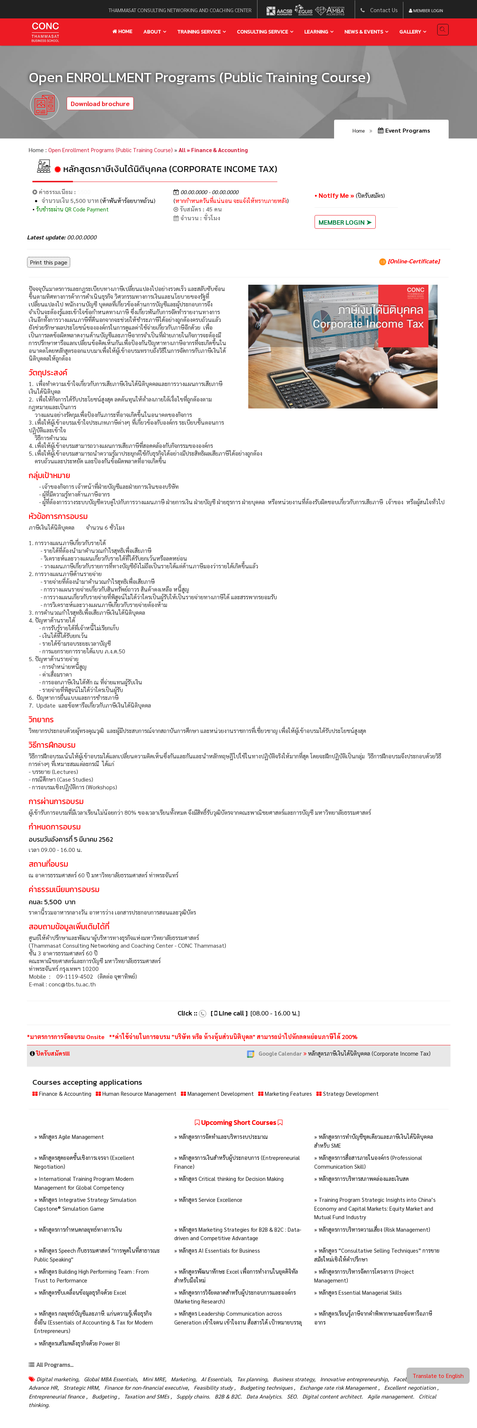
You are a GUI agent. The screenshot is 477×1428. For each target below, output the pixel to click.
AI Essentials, (225, 1381)
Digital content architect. (407, 1398)
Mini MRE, (160, 1381)
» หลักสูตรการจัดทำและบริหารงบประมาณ (222, 1139)
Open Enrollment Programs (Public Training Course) (113, 152)
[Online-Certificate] (409, 263)
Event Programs (404, 132)
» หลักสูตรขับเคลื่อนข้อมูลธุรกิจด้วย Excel (82, 1294)
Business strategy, (308, 1381)
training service (199, 32)
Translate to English (438, 1375)
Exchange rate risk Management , (383, 1389)
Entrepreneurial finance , (121, 1398)
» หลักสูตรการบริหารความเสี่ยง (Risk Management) (374, 1231)
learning (316, 32)
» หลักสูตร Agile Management (70, 1139)
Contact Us (383, 10)
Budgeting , (171, 1398)
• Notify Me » (335, 197)
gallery (410, 32)
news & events (363, 32)
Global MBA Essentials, (114, 1381)
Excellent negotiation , (57, 1398)
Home (122, 31)
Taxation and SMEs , (215, 1398)
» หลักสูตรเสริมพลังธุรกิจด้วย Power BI (78, 1345)
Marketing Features (299, 1096)
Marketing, (191, 1381)
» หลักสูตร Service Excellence (210, 1202)
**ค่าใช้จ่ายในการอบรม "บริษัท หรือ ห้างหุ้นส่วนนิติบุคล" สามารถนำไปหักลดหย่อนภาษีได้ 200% (233, 1039)
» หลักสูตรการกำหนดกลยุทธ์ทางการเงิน (79, 1231)
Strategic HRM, (113, 1389)
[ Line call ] (229, 1015)
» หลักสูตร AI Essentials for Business (218, 1252)
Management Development (227, 1096)
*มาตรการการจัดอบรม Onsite (66, 1039)
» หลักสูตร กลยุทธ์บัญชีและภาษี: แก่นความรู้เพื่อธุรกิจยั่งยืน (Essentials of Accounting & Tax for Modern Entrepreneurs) (96, 1324)
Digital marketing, (58, 1381)
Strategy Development (364, 1096)
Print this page (48, 264)
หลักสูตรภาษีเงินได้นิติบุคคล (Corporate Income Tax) (341, 1055)
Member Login (426, 10)
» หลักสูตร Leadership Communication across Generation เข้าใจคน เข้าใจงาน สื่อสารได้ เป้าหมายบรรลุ (234, 1324)
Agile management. (53, 1407)
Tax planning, (264, 1381)
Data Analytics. (336, 1398)
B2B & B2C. (299, 1398)
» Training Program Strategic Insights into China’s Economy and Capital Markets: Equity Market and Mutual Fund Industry (377, 1210)
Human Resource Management (141, 1096)
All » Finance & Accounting (220, 152)
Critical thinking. (101, 1407)
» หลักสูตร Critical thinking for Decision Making (231, 1181)
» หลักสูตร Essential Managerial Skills (359, 1294)
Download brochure (100, 105)
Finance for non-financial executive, (181, 1389)
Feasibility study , (253, 1389)
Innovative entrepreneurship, (371, 1381)
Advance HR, (75, 1389)
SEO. (365, 1398)
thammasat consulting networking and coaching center (179, 10)
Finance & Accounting (63, 1096)
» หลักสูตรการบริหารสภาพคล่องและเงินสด (362, 1181)
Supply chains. (262, 1398)
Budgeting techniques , (308, 1389)
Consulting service (262, 32)
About (152, 32)
